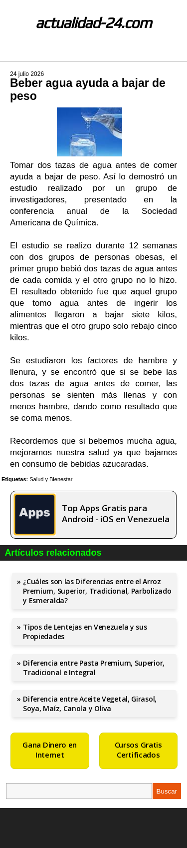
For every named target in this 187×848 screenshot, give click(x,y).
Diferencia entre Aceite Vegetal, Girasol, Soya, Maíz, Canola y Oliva (90, 703)
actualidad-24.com (93, 22)
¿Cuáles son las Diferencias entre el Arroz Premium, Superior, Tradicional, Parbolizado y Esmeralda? (97, 591)
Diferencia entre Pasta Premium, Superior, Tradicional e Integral (94, 667)
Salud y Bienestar (50, 479)
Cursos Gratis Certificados (138, 750)
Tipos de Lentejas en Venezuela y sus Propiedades (85, 631)
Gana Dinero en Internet (49, 750)
